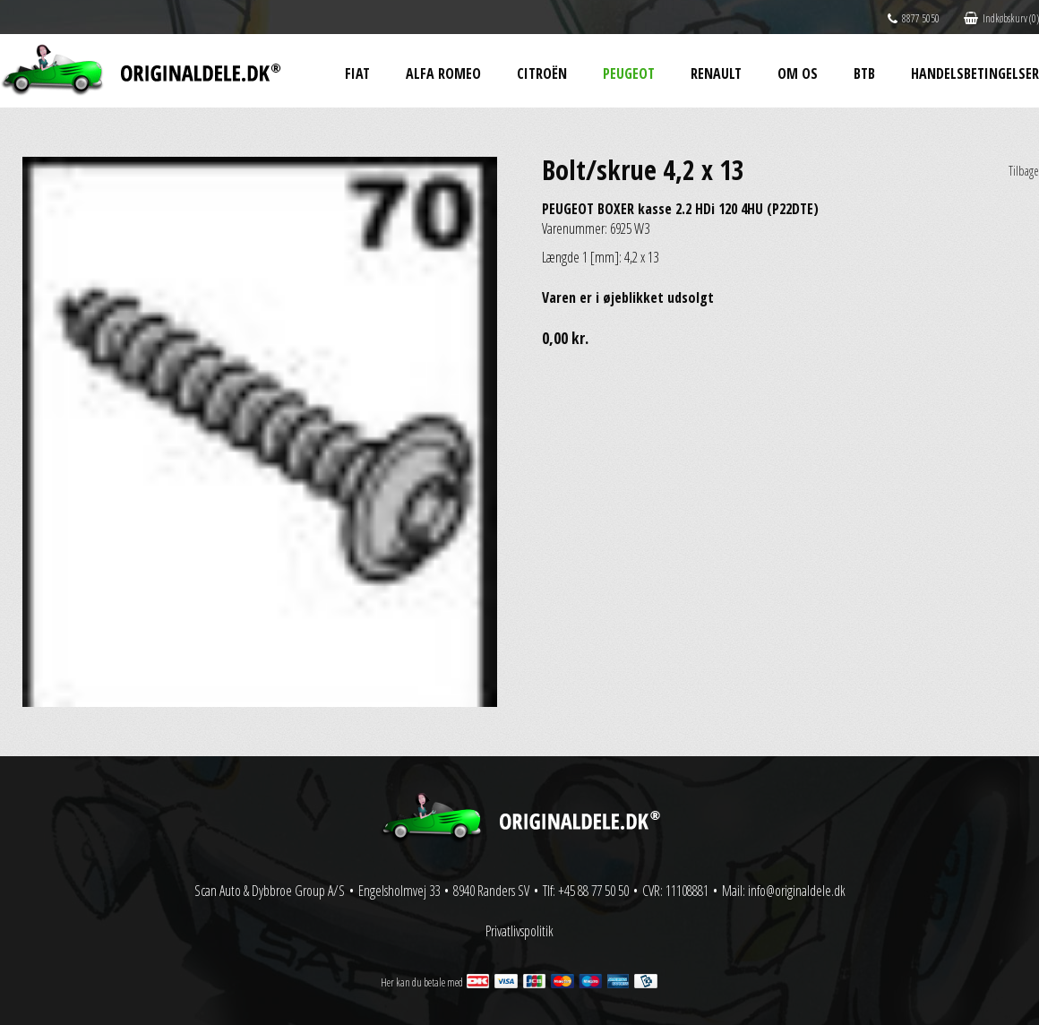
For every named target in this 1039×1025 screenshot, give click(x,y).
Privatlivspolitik (519, 931)
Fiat (357, 73)
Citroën (542, 73)
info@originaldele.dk (797, 890)
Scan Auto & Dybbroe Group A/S (269, 890)
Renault (716, 73)
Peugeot (629, 73)
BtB (864, 73)
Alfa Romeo (443, 73)
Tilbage (1024, 170)
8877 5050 (914, 18)
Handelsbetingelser (975, 73)
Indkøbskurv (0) (1001, 18)
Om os (797, 73)
